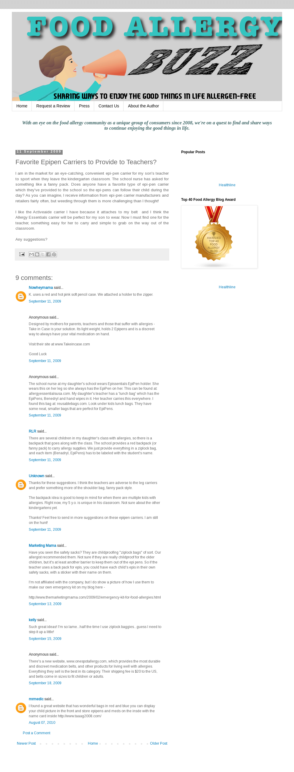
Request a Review (53, 106)
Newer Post (26, 743)
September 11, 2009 (45, 301)
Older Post (158, 743)
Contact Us (109, 106)
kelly (32, 620)
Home (21, 106)
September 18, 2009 (45, 683)
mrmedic (36, 699)
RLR (32, 431)
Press (84, 106)
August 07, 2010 (42, 723)
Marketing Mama (42, 546)
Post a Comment (36, 733)
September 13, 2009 (45, 604)
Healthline (227, 185)
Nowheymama (41, 288)
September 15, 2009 (45, 639)
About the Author (143, 106)
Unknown (36, 476)
